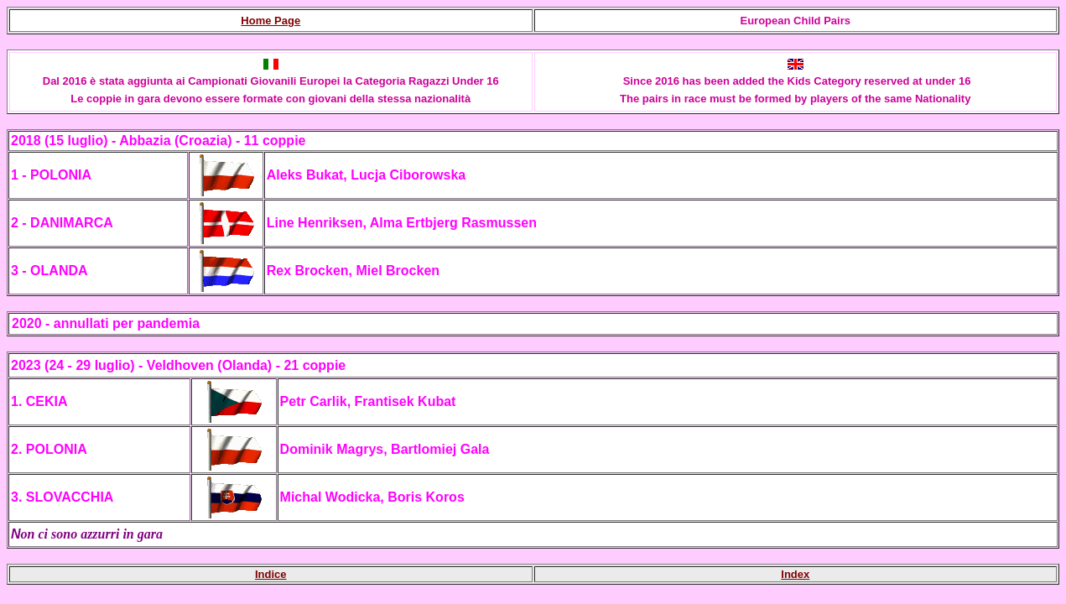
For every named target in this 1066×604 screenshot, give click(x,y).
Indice (271, 574)
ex (803, 574)
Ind (789, 574)
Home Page (270, 20)
